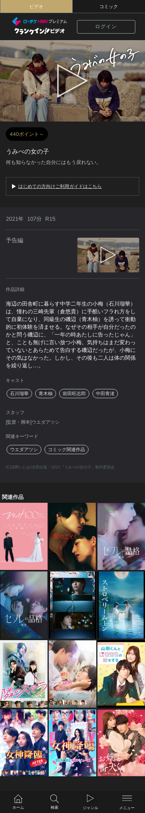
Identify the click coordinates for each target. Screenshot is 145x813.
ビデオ (36, 6)
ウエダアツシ (24, 449)
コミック (108, 6)
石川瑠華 (19, 393)
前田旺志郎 (74, 393)
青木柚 (46, 393)
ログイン (106, 26)
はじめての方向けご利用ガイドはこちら (60, 186)
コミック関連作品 (66, 449)
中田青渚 (105, 393)
